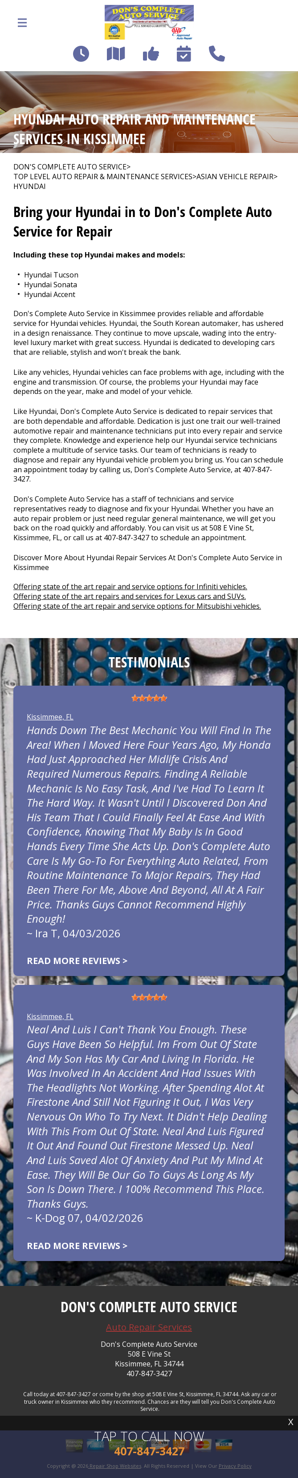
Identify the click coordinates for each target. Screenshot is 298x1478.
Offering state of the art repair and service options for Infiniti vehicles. (130, 586)
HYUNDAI (29, 186)
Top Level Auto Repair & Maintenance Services (102, 176)
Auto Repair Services (149, 1327)
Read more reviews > (77, 961)
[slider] (149, 698)
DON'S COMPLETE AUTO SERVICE (70, 167)
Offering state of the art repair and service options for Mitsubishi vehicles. (137, 606)
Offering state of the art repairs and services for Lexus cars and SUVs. (129, 596)
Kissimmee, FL (50, 717)
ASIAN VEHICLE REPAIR (235, 176)
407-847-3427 (126, 537)
